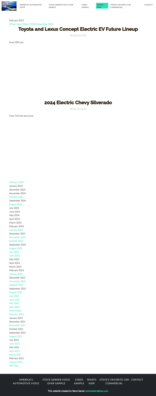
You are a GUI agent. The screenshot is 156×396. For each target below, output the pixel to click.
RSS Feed (14, 365)
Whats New (100, 6)
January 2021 (16, 362)
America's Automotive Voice (31, 6)
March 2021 (15, 354)
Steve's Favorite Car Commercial (120, 6)
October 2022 (16, 284)
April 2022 (14, 306)
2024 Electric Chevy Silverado (78, 102)
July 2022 (14, 296)
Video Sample (85, 6)
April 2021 (14, 351)
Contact (148, 5)
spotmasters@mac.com (96, 391)
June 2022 (14, 299)
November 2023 (17, 237)
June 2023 (14, 255)
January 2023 (16, 274)
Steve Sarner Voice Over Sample (61, 6)
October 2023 (16, 241)
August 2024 (15, 204)
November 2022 (17, 281)
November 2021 (45, 24)
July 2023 (14, 251)
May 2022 (14, 303)
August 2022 (15, 292)
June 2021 (14, 343)
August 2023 (15, 248)
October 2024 (16, 196)
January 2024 (16, 230)
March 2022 (29, 24)
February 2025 (16, 182)
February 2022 (16, 314)
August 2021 (15, 336)
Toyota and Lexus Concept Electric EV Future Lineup (78, 29)
